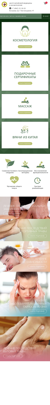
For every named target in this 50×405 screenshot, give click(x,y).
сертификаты (4, 16)
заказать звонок (20, 16)
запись (12, 16)
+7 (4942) (17, 8)
